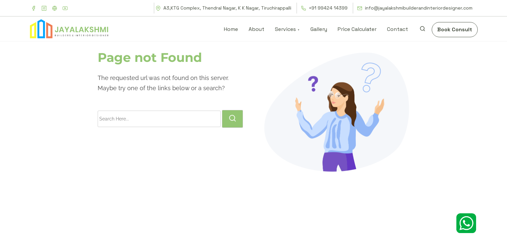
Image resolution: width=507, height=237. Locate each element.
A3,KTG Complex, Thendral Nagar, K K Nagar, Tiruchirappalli (223, 8)
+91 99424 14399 (324, 8)
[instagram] (44, 8)
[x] (55, 8)
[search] (422, 30)
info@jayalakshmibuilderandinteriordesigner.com (414, 8)
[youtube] (65, 8)
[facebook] (33, 8)
